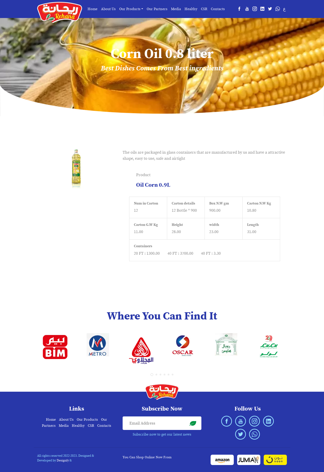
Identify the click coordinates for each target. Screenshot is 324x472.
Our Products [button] (129, 9)
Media (176, 9)
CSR (204, 9)
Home (92, 9)
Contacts (218, 9)
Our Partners (157, 9)
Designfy (63, 460)
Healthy (190, 9)
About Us (108, 9)
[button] (152, 374)
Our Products (87, 419)
